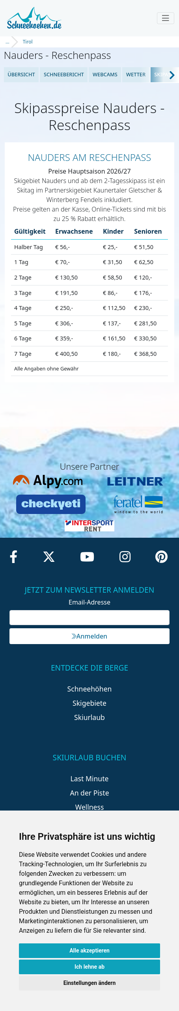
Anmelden (89, 636)
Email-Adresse (89, 602)
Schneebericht (64, 74)
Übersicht (21, 74)
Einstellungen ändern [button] (89, 983)
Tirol (28, 41)
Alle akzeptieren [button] (89, 950)
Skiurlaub (89, 717)
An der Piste (89, 792)
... (7, 41)
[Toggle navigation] (165, 18)
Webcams (105, 74)
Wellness (89, 807)
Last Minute (90, 778)
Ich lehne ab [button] (89, 967)
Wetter (135, 74)
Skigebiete (89, 703)
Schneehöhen (89, 689)
